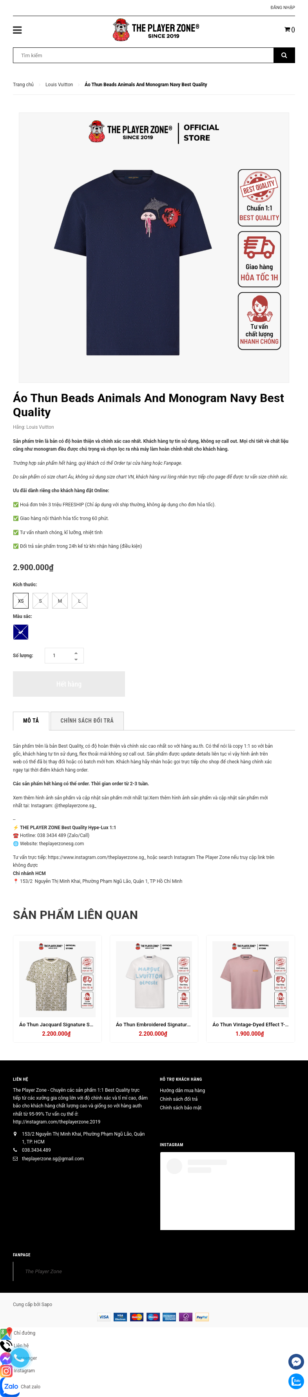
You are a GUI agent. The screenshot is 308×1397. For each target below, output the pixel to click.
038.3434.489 (36, 1150)
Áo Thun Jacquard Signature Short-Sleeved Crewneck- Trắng (89, 1024)
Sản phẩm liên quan (75, 915)
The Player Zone (43, 1271)
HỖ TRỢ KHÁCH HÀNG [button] (181, 1079)
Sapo (47, 1304)
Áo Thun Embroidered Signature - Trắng (162, 1024)
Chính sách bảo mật (180, 1108)
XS (21, 601)
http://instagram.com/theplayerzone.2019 (56, 1122)
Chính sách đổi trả (178, 1099)
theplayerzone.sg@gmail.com (53, 1158)
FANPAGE (22, 1254)
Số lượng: (23, 655)
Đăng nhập (283, 7)
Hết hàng (69, 684)
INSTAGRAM (171, 1144)
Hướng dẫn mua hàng (182, 1090)
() (289, 29)
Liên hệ (20, 1079)
